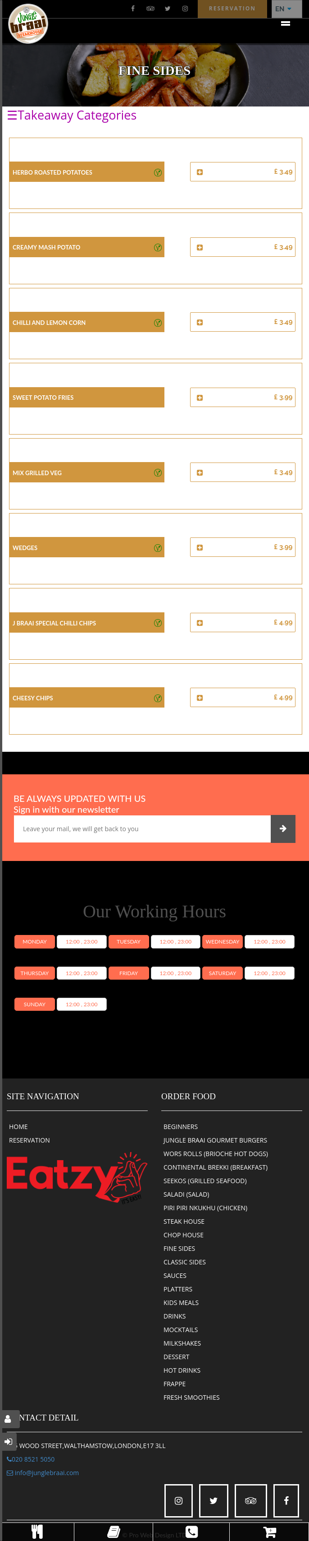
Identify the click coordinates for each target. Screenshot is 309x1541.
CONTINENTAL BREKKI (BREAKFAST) (216, 1167)
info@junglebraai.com (43, 1472)
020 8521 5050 (31, 1459)
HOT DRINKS (182, 1370)
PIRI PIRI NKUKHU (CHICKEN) (205, 1207)
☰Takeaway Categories (71, 114)
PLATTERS (178, 1289)
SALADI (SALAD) (186, 1194)
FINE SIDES (179, 1248)
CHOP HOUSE (184, 1235)
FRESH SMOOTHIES (192, 1397)
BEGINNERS (181, 1126)
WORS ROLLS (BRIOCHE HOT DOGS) (216, 1153)
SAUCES (175, 1275)
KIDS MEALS (181, 1302)
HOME (18, 1126)
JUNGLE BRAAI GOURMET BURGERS (215, 1140)
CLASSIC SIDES (185, 1262)
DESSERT (176, 1356)
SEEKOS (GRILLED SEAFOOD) (205, 1180)
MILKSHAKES (182, 1343)
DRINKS (175, 1316)
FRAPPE (175, 1383)
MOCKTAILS (181, 1329)
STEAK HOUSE (184, 1221)
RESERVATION (29, 1140)
